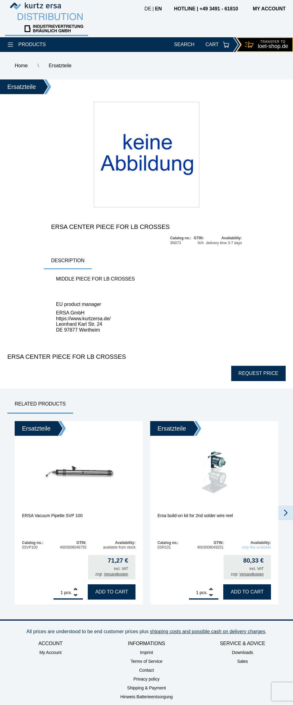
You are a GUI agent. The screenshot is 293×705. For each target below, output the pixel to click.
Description (67, 260)
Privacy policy (146, 679)
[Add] (75, 590)
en (158, 8)
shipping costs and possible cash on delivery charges (207, 631)
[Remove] (75, 595)
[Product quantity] (58, 592)
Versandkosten (116, 574)
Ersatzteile (60, 65)
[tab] (68, 261)
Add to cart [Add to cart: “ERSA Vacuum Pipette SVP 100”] (111, 591)
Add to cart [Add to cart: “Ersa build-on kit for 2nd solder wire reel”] (247, 591)
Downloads (242, 652)
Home (21, 65)
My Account (50, 652)
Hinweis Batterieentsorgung (146, 696)
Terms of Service (146, 661)
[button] (285, 512)
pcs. (68, 592)
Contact (146, 670)
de (147, 8)
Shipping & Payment (146, 687)
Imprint (146, 652)
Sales (242, 661)
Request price (258, 373)
